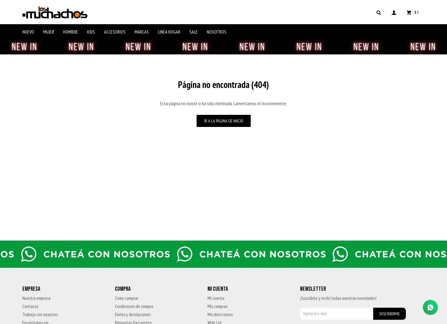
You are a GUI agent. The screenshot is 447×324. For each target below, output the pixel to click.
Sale (193, 32)
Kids (91, 32)
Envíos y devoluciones (133, 314)
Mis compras (217, 306)
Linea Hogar (169, 32)
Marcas (142, 32)
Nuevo (28, 32)
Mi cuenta (215, 298)
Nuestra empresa (36, 298)
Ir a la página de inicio (223, 121)
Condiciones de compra (134, 306)
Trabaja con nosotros (40, 314)
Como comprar (126, 298)
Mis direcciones (220, 314)
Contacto (30, 306)
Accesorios (115, 32)
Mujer (48, 32)
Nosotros (216, 32)
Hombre (70, 32)
